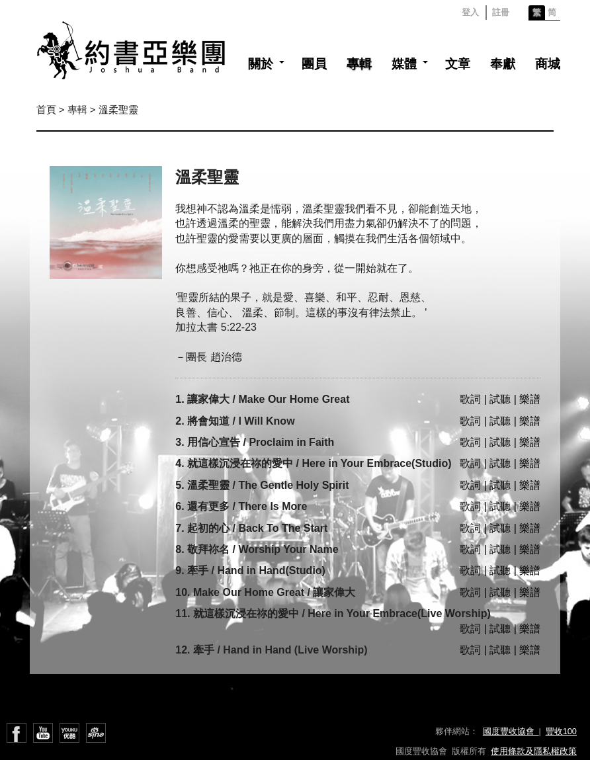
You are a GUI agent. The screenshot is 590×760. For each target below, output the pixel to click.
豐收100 (561, 731)
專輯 (359, 64)
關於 (260, 64)
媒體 (404, 64)
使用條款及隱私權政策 (534, 751)
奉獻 (502, 64)
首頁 (46, 109)
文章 (457, 64)
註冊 (500, 12)
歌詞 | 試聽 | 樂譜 (500, 399)
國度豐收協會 (511, 731)
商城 (547, 64)
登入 (470, 12)
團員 (314, 64)
